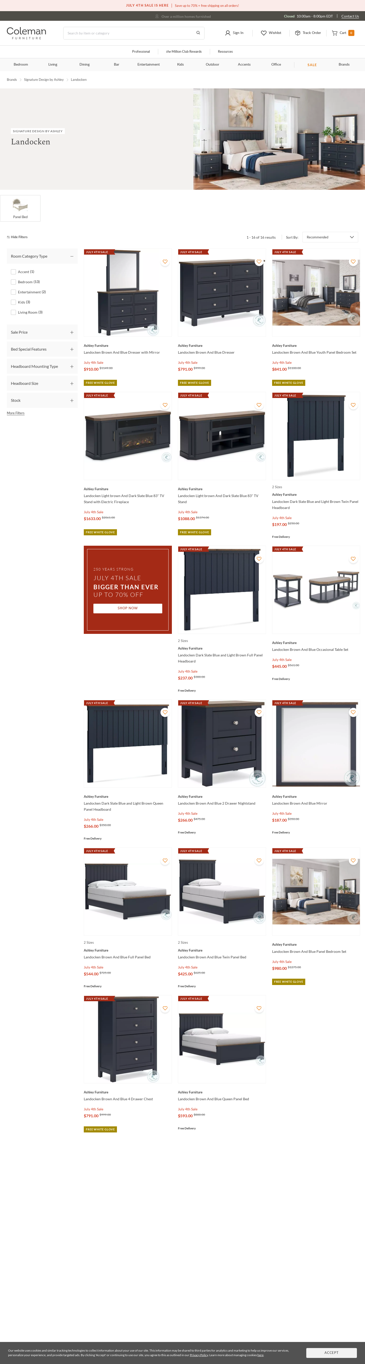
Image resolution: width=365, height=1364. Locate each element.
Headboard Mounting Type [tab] (34, 366)
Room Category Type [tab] (29, 256)
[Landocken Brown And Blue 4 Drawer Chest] (128, 1092)
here (260, 1355)
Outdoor (212, 64)
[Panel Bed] (20, 208)
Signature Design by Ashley (44, 80)
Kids (180, 64)
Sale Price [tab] (19, 332)
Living (52, 64)
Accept (332, 1353)
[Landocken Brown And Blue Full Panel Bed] (128, 950)
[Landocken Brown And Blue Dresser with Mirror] (128, 345)
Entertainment (148, 64)
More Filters (16, 413)
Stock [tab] (16, 400)
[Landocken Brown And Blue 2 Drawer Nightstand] (222, 796)
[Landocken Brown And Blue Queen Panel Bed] (222, 1092)
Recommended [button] (317, 237)
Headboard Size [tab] (24, 383)
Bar (116, 64)
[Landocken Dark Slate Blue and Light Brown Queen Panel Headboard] (128, 796)
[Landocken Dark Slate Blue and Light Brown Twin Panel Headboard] (316, 494)
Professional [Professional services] (141, 51)
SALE (312, 65)
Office (276, 64)
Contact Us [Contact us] (350, 16)
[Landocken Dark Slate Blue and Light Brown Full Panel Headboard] (222, 648)
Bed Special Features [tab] (29, 349)
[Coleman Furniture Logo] (26, 38)
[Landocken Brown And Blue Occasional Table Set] (316, 643)
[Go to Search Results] (198, 33)
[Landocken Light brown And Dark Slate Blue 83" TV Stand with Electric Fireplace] (128, 489)
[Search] (134, 33)
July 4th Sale (93, 362)
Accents (244, 64)
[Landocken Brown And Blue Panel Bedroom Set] (316, 944)
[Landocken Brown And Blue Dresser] (222, 345)
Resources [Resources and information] (225, 51)
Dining (84, 64)
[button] (234, 33)
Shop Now (128, 608)
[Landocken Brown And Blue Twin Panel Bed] (222, 950)
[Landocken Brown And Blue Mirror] (316, 796)
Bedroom (21, 64)
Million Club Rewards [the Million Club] (184, 51)
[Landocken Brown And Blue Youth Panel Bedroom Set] (316, 345)
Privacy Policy (199, 1355)
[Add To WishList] (165, 261)
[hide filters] (19, 237)
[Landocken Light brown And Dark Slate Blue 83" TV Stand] (222, 489)
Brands (344, 64)
